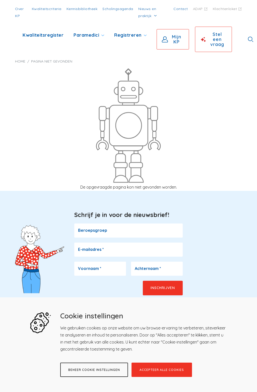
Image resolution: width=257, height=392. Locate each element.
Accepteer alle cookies (162, 370)
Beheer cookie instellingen (94, 370)
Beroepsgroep (92, 230)
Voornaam (89, 268)
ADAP (198, 9)
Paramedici (86, 35)
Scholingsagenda (117, 9)
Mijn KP (176, 39)
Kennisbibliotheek (82, 9)
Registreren (128, 35)
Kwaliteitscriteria (46, 9)
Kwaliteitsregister (43, 35)
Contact (180, 9)
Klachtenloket (225, 9)
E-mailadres (91, 249)
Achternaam (148, 268)
